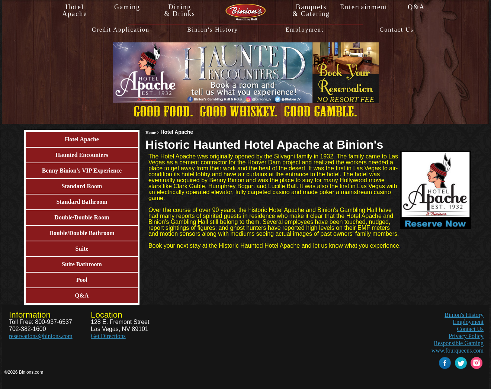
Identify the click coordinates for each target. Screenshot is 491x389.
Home (150, 132)
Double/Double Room (81, 217)
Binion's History (212, 30)
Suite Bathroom (82, 264)
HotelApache (74, 10)
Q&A (416, 7)
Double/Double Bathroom (81, 233)
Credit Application (121, 30)
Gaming (127, 7)
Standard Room (81, 186)
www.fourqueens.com (457, 350)
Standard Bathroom (81, 202)
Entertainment (364, 7)
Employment (305, 30)
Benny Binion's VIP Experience (82, 170)
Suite (82, 248)
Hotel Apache (82, 139)
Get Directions (108, 336)
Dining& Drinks (180, 10)
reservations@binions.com (41, 336)
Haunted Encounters (81, 155)
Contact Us (397, 30)
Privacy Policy (466, 336)
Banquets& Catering (311, 10)
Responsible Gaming (459, 343)
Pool (81, 280)
